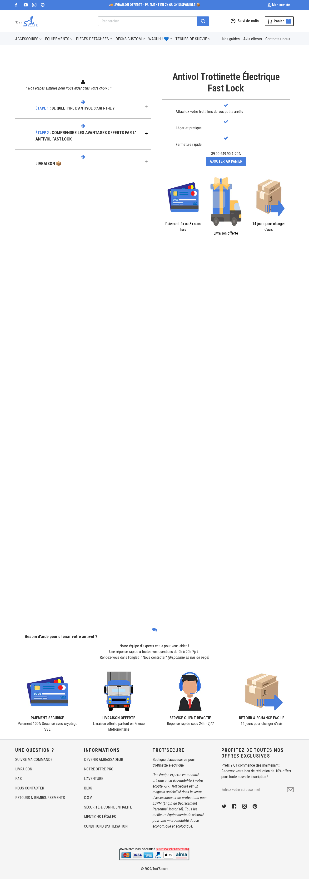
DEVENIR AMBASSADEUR (103, 759)
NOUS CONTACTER (29, 788)
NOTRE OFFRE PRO (98, 769)
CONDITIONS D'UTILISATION (106, 826)
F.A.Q (18, 778)
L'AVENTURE (93, 778)
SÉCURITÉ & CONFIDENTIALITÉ (108, 807)
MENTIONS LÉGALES (100, 816)
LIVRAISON (23, 769)
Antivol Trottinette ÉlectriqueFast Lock (226, 82)
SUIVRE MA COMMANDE (33, 759)
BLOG (88, 788)
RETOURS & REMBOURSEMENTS (40, 797)
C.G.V (88, 797)
